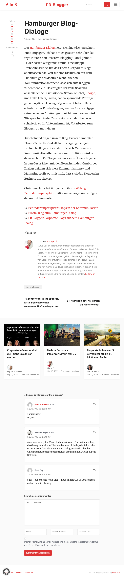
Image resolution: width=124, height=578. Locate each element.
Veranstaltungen (33, 286)
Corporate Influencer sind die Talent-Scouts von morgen (22, 353)
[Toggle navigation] (116, 4)
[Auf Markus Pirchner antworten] (94, 404)
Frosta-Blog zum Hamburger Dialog (52, 213)
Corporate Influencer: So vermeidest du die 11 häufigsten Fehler (101, 353)
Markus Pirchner (42, 404)
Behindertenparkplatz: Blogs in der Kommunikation (63, 208)
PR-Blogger (57, 4)
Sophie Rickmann (14, 371)
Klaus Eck (47, 241)
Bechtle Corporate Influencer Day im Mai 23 (61, 352)
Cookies (19, 572)
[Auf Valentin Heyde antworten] (94, 432)
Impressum (28, 572)
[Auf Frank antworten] (94, 470)
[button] (6, 571)
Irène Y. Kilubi (93, 371)
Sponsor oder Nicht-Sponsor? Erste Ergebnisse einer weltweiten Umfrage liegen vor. (41, 302)
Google (90, 93)
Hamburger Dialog (42, 47)
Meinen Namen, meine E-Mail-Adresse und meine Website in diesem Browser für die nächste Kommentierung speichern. (61, 543)
